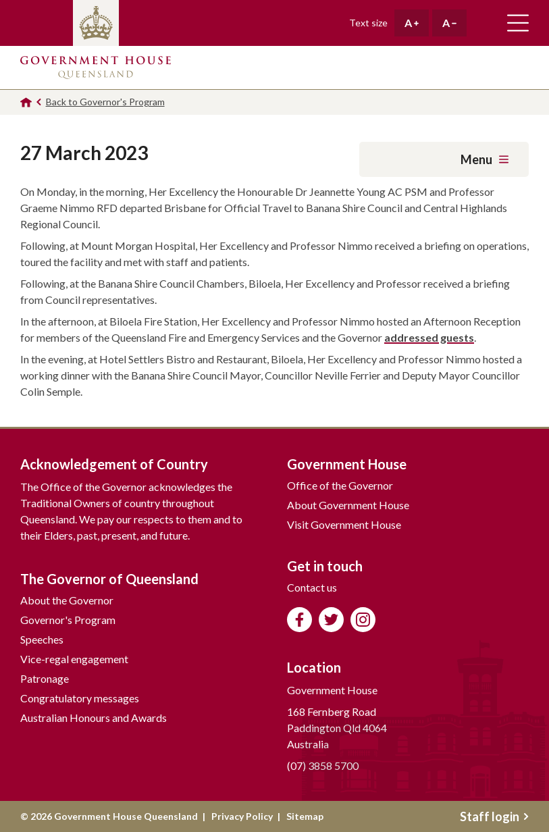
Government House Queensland (95, 67)
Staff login (494, 816)
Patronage (44, 678)
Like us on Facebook (299, 620)
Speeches (41, 639)
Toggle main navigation (518, 23)
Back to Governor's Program (105, 101)
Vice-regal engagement (74, 658)
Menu (484, 159)
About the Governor (66, 600)
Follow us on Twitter (331, 620)
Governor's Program (67, 619)
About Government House (348, 504)
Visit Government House (344, 524)
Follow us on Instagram (363, 620)
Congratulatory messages (79, 698)
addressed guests (429, 337)
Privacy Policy (242, 816)
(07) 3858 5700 (323, 765)
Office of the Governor (340, 485)
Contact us (312, 587)
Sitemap (304, 816)
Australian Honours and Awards (93, 717)
